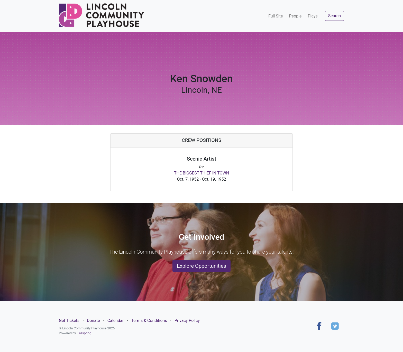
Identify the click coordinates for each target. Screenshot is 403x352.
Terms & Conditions (149, 320)
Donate (93, 320)
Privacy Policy (187, 320)
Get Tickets (69, 320)
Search (334, 15)
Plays (312, 16)
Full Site (275, 16)
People (295, 16)
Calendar (115, 320)
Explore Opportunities (201, 266)
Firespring (84, 333)
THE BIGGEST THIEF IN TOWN (201, 173)
